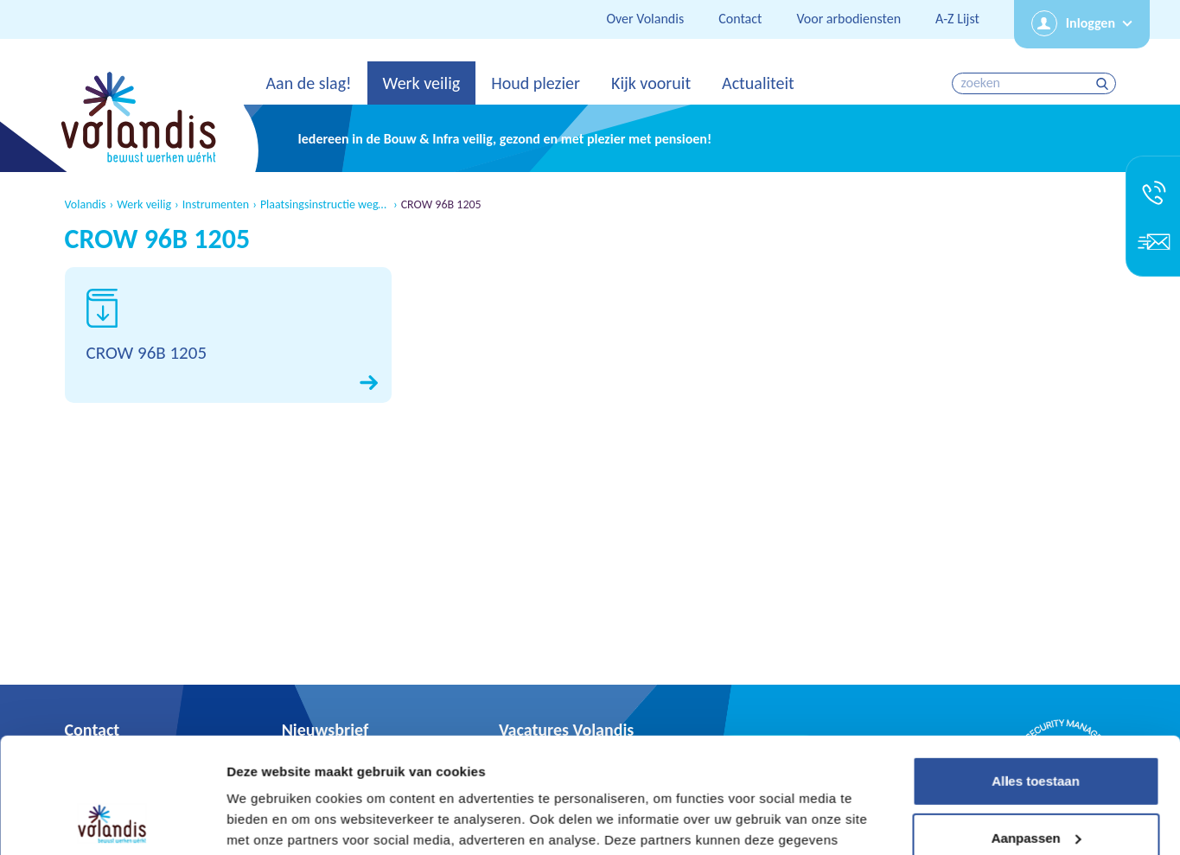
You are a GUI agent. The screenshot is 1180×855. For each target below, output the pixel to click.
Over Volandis (645, 18)
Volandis (85, 205)
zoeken (1104, 83)
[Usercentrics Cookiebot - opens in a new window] (112, 821)
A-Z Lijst (957, 18)
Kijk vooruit (651, 83)
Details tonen (267, 821)
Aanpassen (1036, 729)
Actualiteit (758, 83)
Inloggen (1090, 23)
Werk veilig (422, 83)
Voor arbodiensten (848, 18)
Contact (740, 18)
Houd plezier (535, 83)
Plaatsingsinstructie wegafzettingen (325, 205)
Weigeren (1035, 786)
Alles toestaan (1036, 673)
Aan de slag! (309, 83)
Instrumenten (215, 205)
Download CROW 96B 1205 (228, 335)
